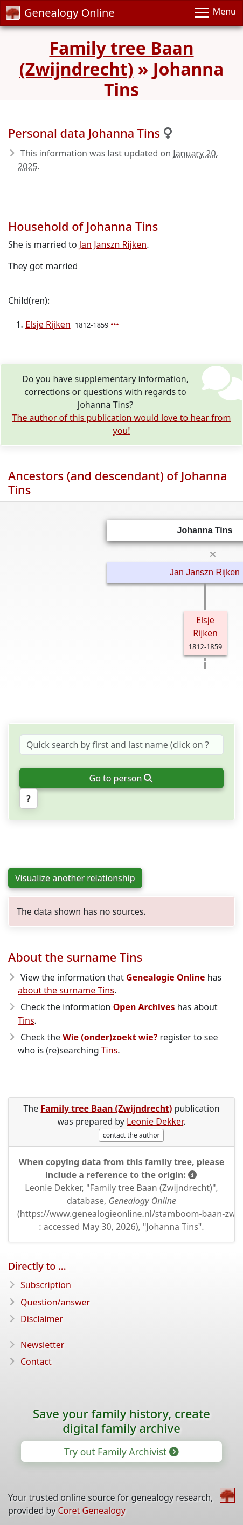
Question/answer (55, 1302)
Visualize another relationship (75, 878)
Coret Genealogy (91, 1510)
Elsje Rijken (48, 324)
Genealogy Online (60, 12)
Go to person (120, 778)
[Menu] (215, 13)
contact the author (131, 1135)
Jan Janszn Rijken (113, 244)
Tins (26, 1020)
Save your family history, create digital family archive (121, 1420)
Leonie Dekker (155, 1121)
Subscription (45, 1285)
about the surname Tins (66, 990)
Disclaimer (41, 1319)
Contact (36, 1361)
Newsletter (42, 1345)
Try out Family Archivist (120, 1451)
